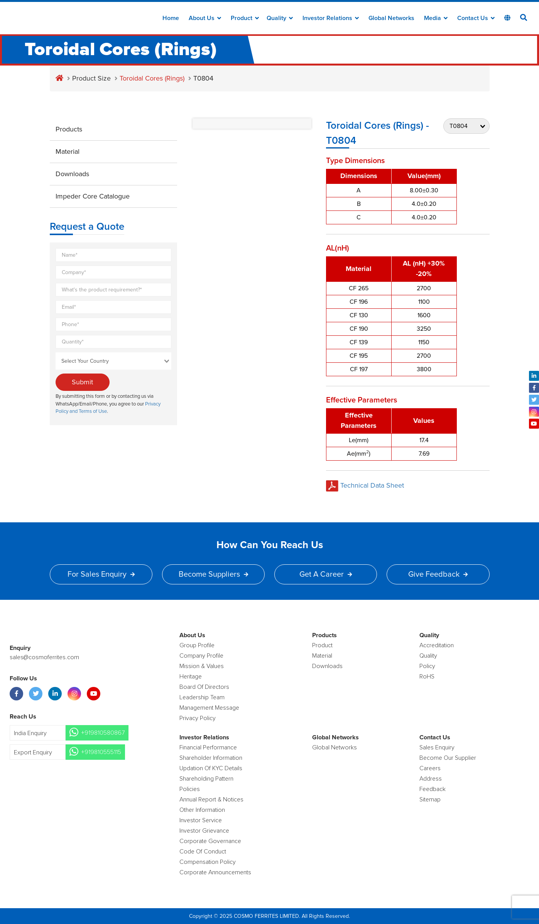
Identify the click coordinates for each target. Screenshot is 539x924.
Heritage (190, 676)
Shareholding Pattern (206, 779)
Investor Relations (330, 18)
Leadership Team (202, 697)
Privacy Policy (197, 718)
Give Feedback (438, 574)
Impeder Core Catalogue (93, 196)
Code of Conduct (202, 851)
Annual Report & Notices (211, 799)
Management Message (209, 708)
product (322, 645)
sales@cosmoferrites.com (44, 657)
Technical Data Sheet (365, 485)
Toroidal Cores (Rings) (152, 78)
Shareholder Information (210, 758)
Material (67, 151)
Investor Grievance (204, 831)
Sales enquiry (437, 747)
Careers (430, 768)
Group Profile (197, 645)
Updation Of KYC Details (210, 768)
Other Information (202, 810)
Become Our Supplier (447, 758)
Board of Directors (204, 687)
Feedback (432, 789)
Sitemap (430, 799)
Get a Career (325, 574)
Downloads (72, 174)
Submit (82, 382)
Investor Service (200, 820)
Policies (189, 789)
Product (245, 18)
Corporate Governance (210, 841)
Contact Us (476, 18)
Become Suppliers (213, 574)
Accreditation (436, 645)
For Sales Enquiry (101, 574)
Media (436, 18)
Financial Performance (208, 747)
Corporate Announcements (215, 872)
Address (430, 779)
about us (205, 18)
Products (69, 129)
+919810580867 (103, 733)
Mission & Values (201, 666)
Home (170, 18)
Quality (280, 18)
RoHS (426, 676)
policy (427, 666)
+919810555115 (101, 752)
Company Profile (201, 656)
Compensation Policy (207, 862)
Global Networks (391, 18)
